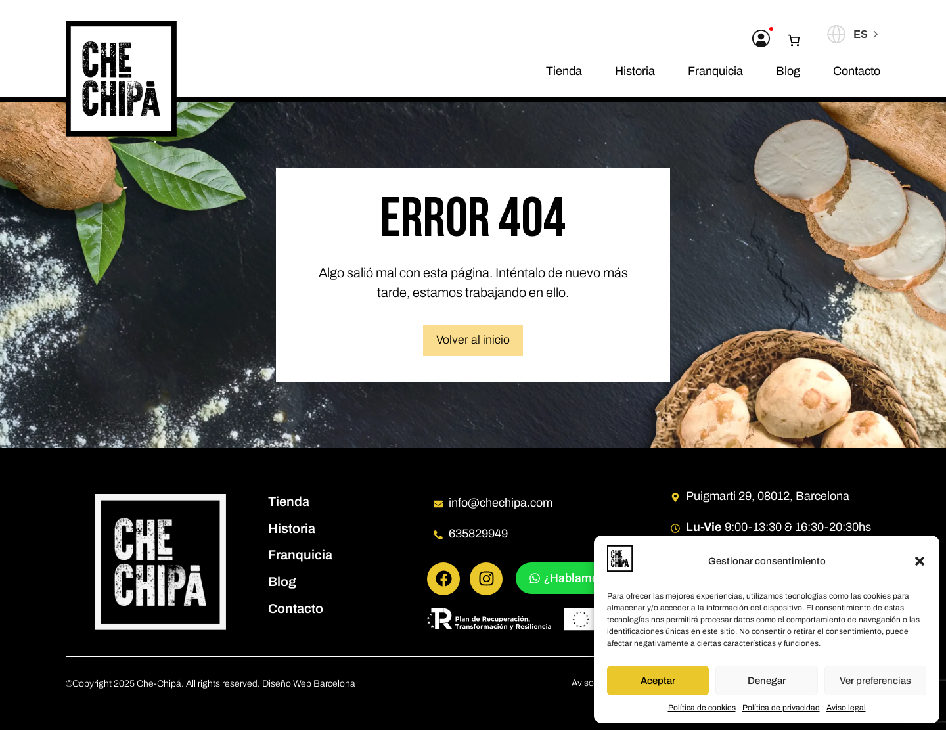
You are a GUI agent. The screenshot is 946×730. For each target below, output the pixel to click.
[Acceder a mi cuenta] (761, 38)
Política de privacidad (781, 707)
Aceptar (658, 680)
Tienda (564, 71)
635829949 (478, 533)
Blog (788, 71)
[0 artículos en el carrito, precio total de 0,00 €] (799, 40)
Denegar (767, 680)
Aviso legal (846, 707)
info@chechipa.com (500, 502)
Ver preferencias (875, 680)
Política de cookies (702, 707)
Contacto (856, 71)
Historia (635, 71)
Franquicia (715, 71)
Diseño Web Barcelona (308, 684)
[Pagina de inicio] (121, 79)
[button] (919, 561)
